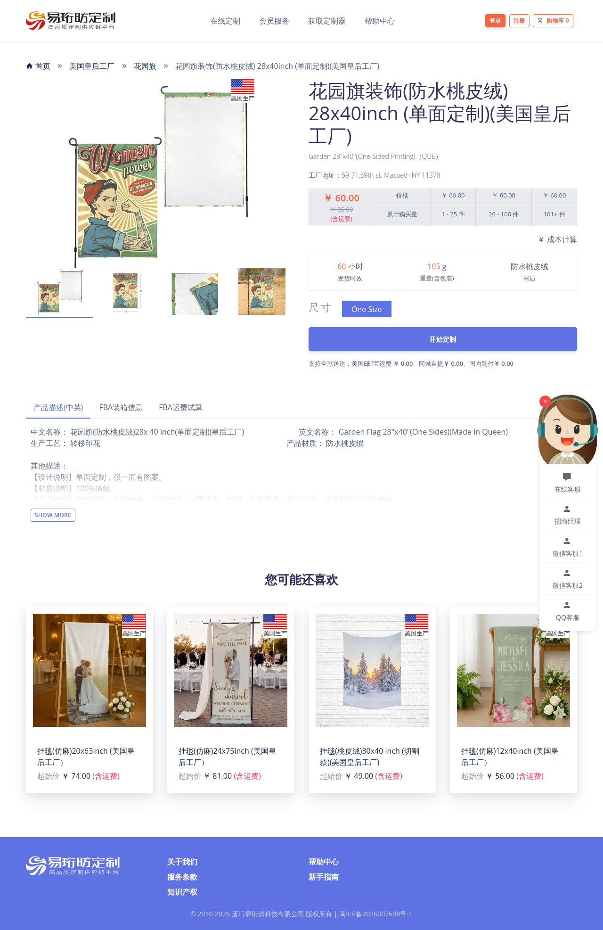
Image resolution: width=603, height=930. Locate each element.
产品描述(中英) (58, 407)
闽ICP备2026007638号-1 (376, 913)
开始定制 (442, 339)
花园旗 (145, 66)
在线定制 (225, 21)
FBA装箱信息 (121, 407)
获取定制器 (327, 21)
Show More (53, 515)
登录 (495, 20)
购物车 (553, 20)
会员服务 (274, 21)
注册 (519, 20)
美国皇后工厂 (91, 66)
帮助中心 (380, 21)
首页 (38, 66)
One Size (366, 309)
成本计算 (557, 239)
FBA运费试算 (181, 407)
